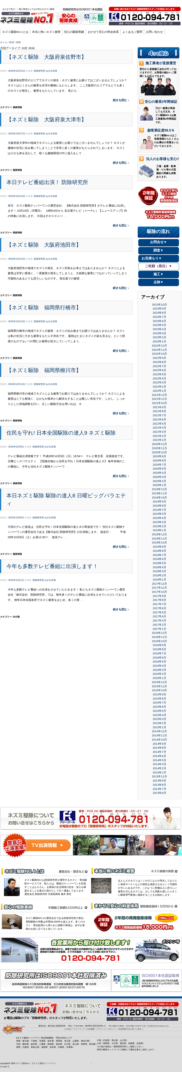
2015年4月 (159, 715)
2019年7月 (159, 509)
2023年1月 (159, 341)
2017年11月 (159, 587)
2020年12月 (159, 444)
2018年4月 (159, 567)
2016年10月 (159, 641)
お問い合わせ (154, 31)
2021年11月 (159, 398)
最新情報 (17, 107)
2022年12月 (159, 345)
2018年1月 (159, 579)
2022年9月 (159, 357)
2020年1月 (159, 485)
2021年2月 (159, 435)
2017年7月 (159, 604)
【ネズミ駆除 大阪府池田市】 (43, 245)
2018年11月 (159, 538)
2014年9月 (159, 743)
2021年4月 (159, 427)
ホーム (3, 42)
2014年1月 (159, 772)
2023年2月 (159, 337)
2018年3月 (159, 571)
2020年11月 (159, 448)
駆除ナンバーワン (171, 3)
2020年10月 (159, 452)
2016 (11, 42)
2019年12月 (159, 489)
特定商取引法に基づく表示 (130, 1029)
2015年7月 (159, 702)
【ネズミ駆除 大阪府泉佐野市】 (46, 57)
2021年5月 (159, 423)
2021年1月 (159, 439)
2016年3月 (159, 669)
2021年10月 (159, 403)
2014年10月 (159, 739)
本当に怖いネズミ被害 (46, 31)
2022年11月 (159, 349)
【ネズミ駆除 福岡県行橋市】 (43, 307)
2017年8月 (159, 599)
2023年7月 (159, 316)
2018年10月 (159, 542)
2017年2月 (159, 624)
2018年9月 (159, 546)
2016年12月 (159, 632)
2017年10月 (159, 591)
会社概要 (129, 3)
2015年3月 (159, 719)
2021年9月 (159, 407)
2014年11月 (159, 735)
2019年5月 (159, 513)
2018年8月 (159, 550)
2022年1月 (159, 390)
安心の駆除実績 (74, 31)
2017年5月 (159, 612)
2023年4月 (159, 329)
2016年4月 (159, 665)
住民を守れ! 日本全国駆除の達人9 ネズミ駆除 (61, 433)
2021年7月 (159, 415)
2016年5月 (159, 661)
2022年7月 (159, 366)
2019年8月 (159, 505)
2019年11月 (159, 493)
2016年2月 (159, 673)
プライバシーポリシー (147, 3)
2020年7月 (159, 464)
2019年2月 (159, 526)
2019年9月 (159, 501)
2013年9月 (159, 780)
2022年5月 (159, 374)
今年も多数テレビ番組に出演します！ (52, 566)
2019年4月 (159, 517)
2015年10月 (159, 690)
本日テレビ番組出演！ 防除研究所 (47, 182)
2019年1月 (159, 530)
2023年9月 (159, 308)
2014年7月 (159, 751)
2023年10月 (159, 304)
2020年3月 (159, 476)
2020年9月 (159, 456)
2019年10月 (159, 497)
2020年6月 (159, 468)
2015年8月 (159, 698)
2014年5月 (159, 760)
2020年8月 (159, 460)
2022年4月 (159, 378)
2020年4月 (159, 472)
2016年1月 (159, 678)
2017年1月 (159, 628)
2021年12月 (159, 394)
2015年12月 (159, 682)
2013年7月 (159, 788)
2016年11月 (159, 637)
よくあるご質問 (132, 31)
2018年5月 (159, 563)
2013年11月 (159, 776)
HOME (101, 3)
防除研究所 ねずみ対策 (45, 71)
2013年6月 (159, 792)
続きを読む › (121, 100)
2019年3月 (159, 522)
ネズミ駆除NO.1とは (15, 31)
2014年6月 (159, 756)
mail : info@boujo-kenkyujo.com (155, 1026)
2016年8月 (159, 649)
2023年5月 (159, 325)
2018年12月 (159, 534)
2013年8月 (159, 784)
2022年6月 (159, 370)
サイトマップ (115, 3)
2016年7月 (159, 653)
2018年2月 (159, 575)
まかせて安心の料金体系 (103, 31)
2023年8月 (159, 312)
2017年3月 (159, 620)
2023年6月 (159, 321)
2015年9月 (159, 694)
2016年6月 (159, 657)
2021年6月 (159, 419)
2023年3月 (159, 333)
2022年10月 (159, 353)
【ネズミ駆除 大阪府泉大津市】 (46, 119)
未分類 (16, 616)
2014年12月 (159, 731)
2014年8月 (159, 747)
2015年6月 (159, 706)
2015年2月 (159, 723)
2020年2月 (159, 481)
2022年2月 (159, 386)
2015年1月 (159, 727)
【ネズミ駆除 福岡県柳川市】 (43, 370)
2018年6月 (159, 558)
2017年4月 (159, 616)
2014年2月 (159, 768)
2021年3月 (159, 431)
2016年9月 (159, 645)
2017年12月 (159, 583)
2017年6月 (159, 608)
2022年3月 (159, 382)
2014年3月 (159, 764)
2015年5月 (159, 710)
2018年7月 (159, 555)
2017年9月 (159, 596)
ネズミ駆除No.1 (23, 1063)
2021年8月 (159, 411)
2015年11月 (159, 686)
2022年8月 (159, 362)
